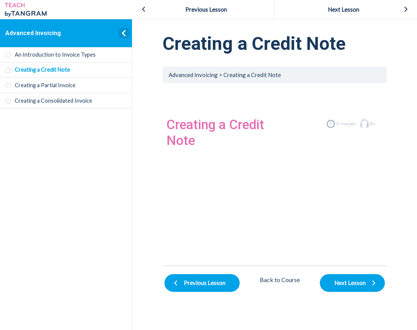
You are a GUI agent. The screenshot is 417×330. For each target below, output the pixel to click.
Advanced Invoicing (33, 33)
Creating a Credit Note (252, 74)
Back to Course (280, 279)
